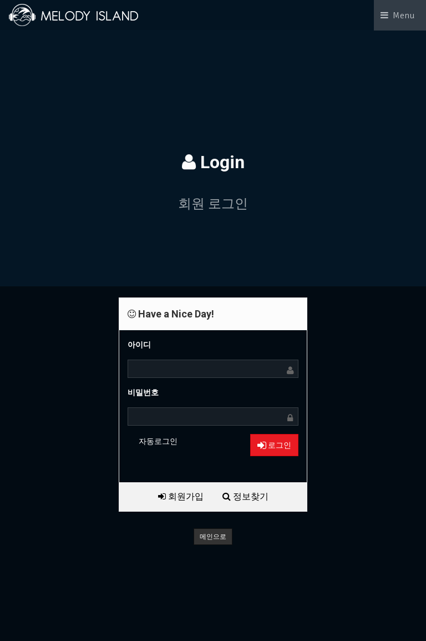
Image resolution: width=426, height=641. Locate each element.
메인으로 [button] (213, 537)
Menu (404, 15)
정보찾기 (245, 496)
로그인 (274, 445)
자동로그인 (158, 441)
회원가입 (181, 496)
